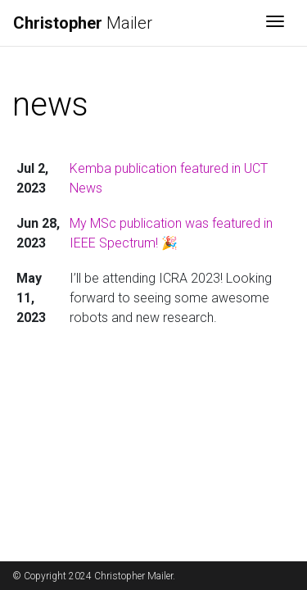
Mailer (82, 23)
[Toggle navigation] (275, 23)
